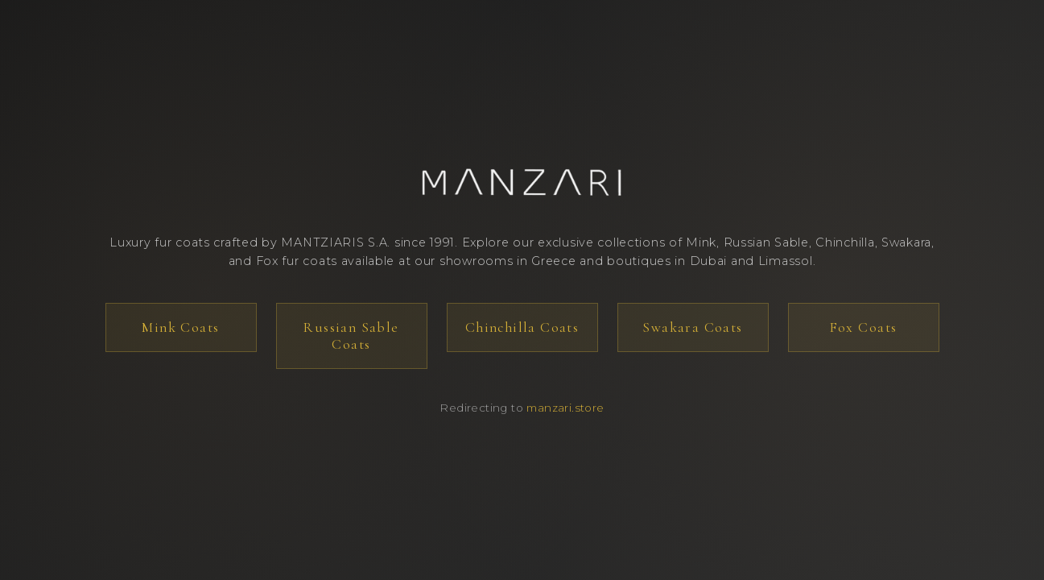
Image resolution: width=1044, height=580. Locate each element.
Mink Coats (180, 327)
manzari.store (565, 407)
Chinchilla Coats (522, 327)
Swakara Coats (692, 327)
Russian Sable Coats (350, 336)
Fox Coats (864, 327)
